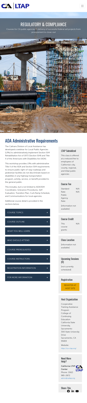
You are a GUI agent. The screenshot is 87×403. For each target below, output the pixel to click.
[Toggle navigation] (82, 6)
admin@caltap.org (68, 378)
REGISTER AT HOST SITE (70, 287)
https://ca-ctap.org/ (68, 348)
